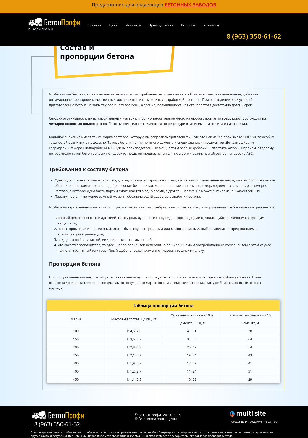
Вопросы (188, 25)
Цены (113, 25)
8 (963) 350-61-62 (254, 35)
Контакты (211, 25)
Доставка (133, 25)
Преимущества (161, 25)
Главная (94, 25)
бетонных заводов (190, 4)
